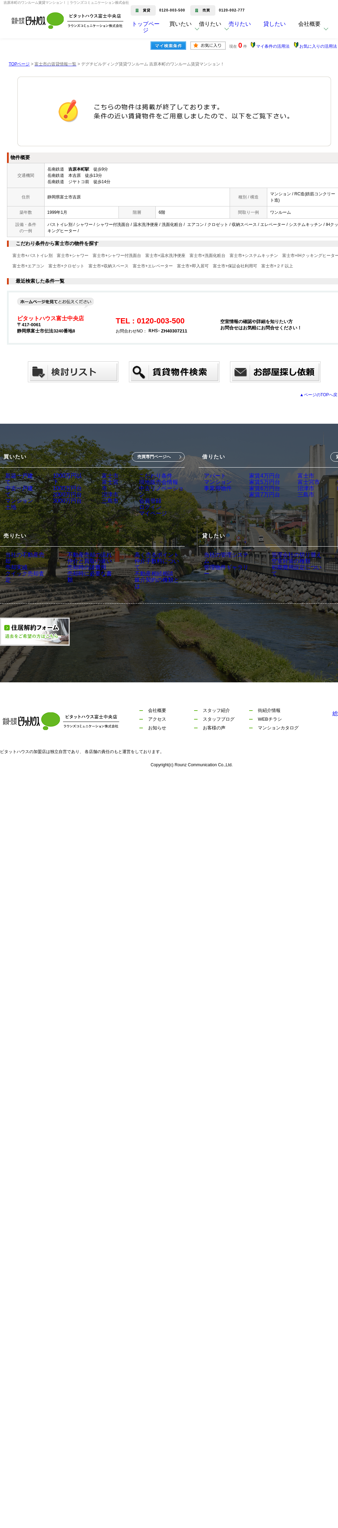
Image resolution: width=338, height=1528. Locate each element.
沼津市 (107, 495)
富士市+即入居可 (193, 266)
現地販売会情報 (154, 485)
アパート (213, 476)
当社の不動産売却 (24, 569)
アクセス (157, 735)
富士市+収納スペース (109, 266)
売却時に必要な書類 (84, 599)
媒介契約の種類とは (145, 599)
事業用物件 (216, 495)
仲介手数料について (145, 579)
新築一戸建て (19, 476)
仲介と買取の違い (81, 579)
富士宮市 (109, 485)
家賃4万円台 (259, 476)
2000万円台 (64, 495)
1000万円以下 (67, 476)
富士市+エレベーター (153, 266)
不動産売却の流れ (81, 569)
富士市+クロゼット (66, 266)
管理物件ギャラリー (226, 579)
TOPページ (19, 64)
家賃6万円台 (259, 495)
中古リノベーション (158, 495)
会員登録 (146, 505)
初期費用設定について (289, 589)
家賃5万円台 (259, 485)
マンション (17, 495)
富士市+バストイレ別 (33, 255)
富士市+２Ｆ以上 (277, 266)
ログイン (146, 515)
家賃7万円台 (259, 505)
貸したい (285, 29)
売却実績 (15, 579)
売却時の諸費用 (79, 589)
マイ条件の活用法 (273, 46)
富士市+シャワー (73, 255)
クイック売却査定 (24, 589)
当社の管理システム (226, 569)
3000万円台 (64, 505)
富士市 (107, 476)
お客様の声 (214, 743)
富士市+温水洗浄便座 (165, 255)
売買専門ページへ (154, 456)
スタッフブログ (219, 735)
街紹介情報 (269, 726)
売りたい (250, 29)
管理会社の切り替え (287, 569)
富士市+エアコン (28, 266)
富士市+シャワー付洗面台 (117, 255)
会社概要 (157, 726)
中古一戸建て (19, 485)
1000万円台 (64, 485)
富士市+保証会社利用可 (235, 266)
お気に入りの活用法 (318, 46)
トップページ (145, 29)
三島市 (107, 505)
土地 (10, 505)
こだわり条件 (151, 476)
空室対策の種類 (282, 579)
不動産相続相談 (140, 589)
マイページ (149, 524)
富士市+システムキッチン (254, 255)
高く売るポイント (142, 569)
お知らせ (157, 743)
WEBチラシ (270, 735)
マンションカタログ (278, 743)
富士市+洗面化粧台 (207, 255)
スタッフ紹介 (216, 726)
